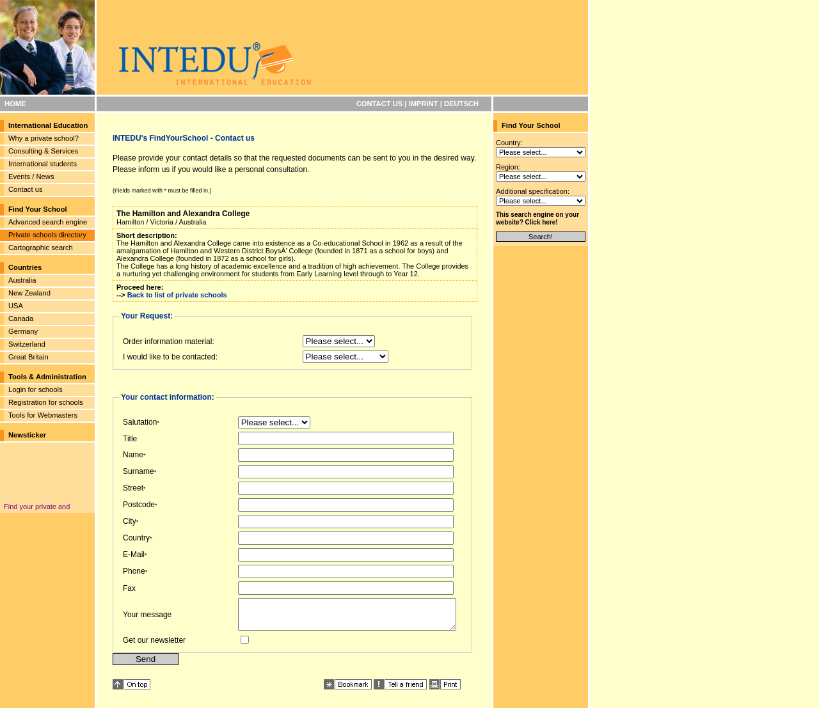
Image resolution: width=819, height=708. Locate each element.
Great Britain (28, 357)
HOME (15, 103)
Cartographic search (40, 247)
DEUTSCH (461, 103)
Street (133, 488)
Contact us (25, 189)
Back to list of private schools (177, 295)
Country (136, 537)
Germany (23, 331)
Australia (22, 280)
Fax (129, 588)
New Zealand (29, 293)
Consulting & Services (43, 151)
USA (15, 306)
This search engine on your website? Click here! (537, 218)
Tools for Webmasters (42, 415)
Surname (138, 471)
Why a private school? (43, 138)
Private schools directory (47, 235)
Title (130, 438)
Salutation (140, 422)
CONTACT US (379, 103)
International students (42, 164)
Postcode (139, 504)
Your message (147, 617)
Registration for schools (45, 402)
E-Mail (134, 554)
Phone (134, 571)
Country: (509, 142)
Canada (20, 318)
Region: (508, 167)
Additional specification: (532, 191)
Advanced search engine (47, 222)
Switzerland (26, 344)
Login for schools (35, 389)
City (129, 521)
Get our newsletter (154, 645)
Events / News (31, 176)
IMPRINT (423, 103)
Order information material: (168, 341)
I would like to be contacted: (170, 356)
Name (133, 454)
